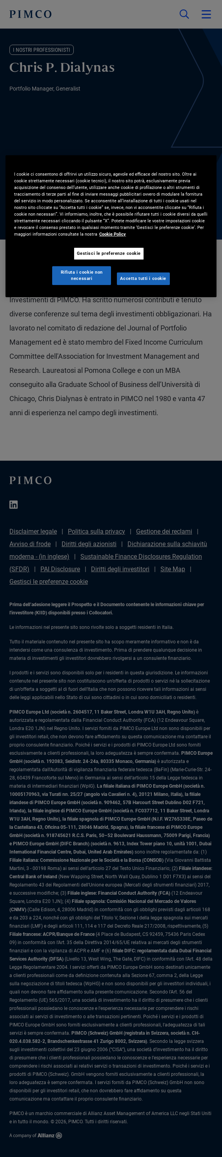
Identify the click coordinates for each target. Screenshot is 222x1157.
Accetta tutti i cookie (143, 278)
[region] (111, 226)
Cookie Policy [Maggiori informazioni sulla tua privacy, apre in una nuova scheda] (112, 234)
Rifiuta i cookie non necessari (82, 275)
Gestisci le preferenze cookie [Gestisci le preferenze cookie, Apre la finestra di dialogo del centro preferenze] (109, 253)
